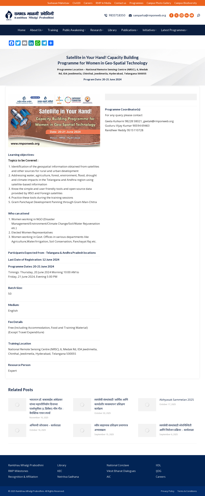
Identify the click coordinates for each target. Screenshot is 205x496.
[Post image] (17, 404)
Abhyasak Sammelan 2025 (176, 399)
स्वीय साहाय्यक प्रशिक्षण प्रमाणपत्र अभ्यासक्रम (111, 427)
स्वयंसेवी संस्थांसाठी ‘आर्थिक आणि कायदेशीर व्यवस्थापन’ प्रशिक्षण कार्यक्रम (111, 404)
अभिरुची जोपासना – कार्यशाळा (45, 425)
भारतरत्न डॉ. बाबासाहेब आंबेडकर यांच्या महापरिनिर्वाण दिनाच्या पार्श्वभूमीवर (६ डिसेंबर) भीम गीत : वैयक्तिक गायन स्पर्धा (46, 406)
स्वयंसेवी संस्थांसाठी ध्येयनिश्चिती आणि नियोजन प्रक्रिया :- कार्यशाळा (176, 427)
